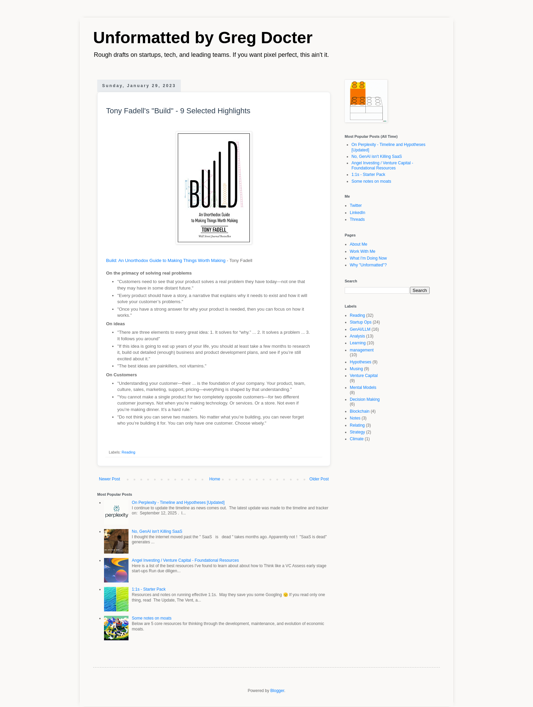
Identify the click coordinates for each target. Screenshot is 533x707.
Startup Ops (361, 322)
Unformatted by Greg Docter (202, 38)
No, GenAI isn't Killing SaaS (157, 531)
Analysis (357, 336)
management (362, 350)
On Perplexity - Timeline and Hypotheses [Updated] (178, 502)
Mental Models (363, 387)
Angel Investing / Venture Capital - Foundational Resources (185, 560)
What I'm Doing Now (368, 258)
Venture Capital (364, 375)
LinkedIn (357, 212)
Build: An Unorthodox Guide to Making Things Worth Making (165, 260)
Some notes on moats (152, 618)
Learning (358, 343)
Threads (357, 219)
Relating (357, 425)
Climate (357, 439)
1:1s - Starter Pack (149, 589)
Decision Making (365, 399)
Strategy (357, 432)
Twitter (356, 205)
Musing (356, 368)
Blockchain (359, 411)
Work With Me (362, 251)
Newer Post (109, 479)
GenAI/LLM (360, 329)
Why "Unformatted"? (368, 265)
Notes (355, 418)
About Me (358, 244)
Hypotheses (360, 362)
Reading (128, 452)
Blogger (277, 690)
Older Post (319, 479)
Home (214, 479)
